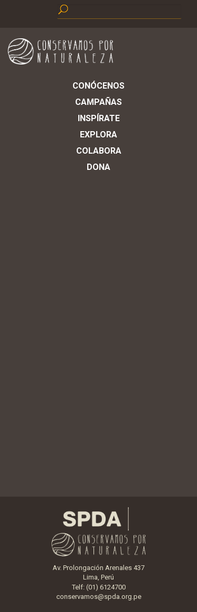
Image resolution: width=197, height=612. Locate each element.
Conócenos (98, 86)
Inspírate (99, 118)
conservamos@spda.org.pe (98, 596)
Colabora (98, 151)
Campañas (98, 102)
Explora (98, 134)
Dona (98, 167)
